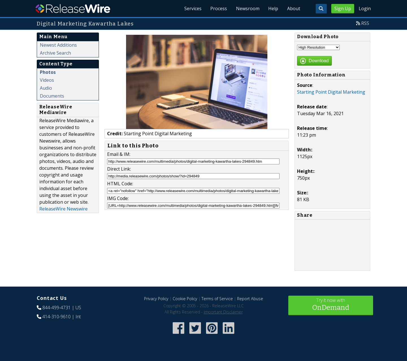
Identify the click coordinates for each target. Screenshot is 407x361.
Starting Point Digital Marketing (331, 92)
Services (192, 8)
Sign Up (342, 8)
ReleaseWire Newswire (63, 209)
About (293, 8)
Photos (48, 72)
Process (218, 8)
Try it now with (330, 305)
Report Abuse (250, 298)
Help (273, 8)
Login (365, 8)
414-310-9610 (56, 316)
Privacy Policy (156, 298)
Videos (47, 80)
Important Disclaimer (223, 312)
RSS (365, 23)
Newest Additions (58, 45)
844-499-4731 (56, 307)
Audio (46, 88)
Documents (52, 96)
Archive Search (55, 53)
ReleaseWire (73, 8)
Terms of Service (217, 298)
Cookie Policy (185, 298)
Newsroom (247, 8)
